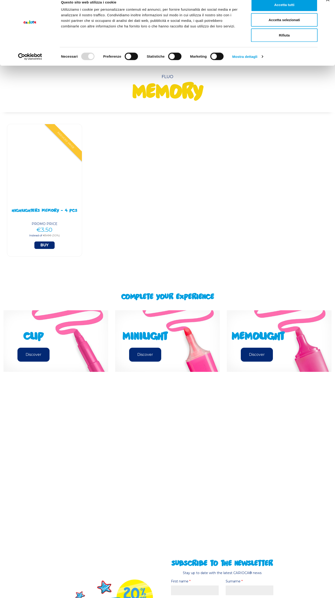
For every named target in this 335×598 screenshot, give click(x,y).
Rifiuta (284, 43)
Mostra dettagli (244, 64)
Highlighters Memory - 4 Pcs (44, 211)
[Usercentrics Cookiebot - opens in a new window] (30, 64)
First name (181, 581)
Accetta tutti (284, 12)
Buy (44, 245)
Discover (33, 354)
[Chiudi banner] (327, 7)
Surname (234, 581)
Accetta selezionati (284, 28)
